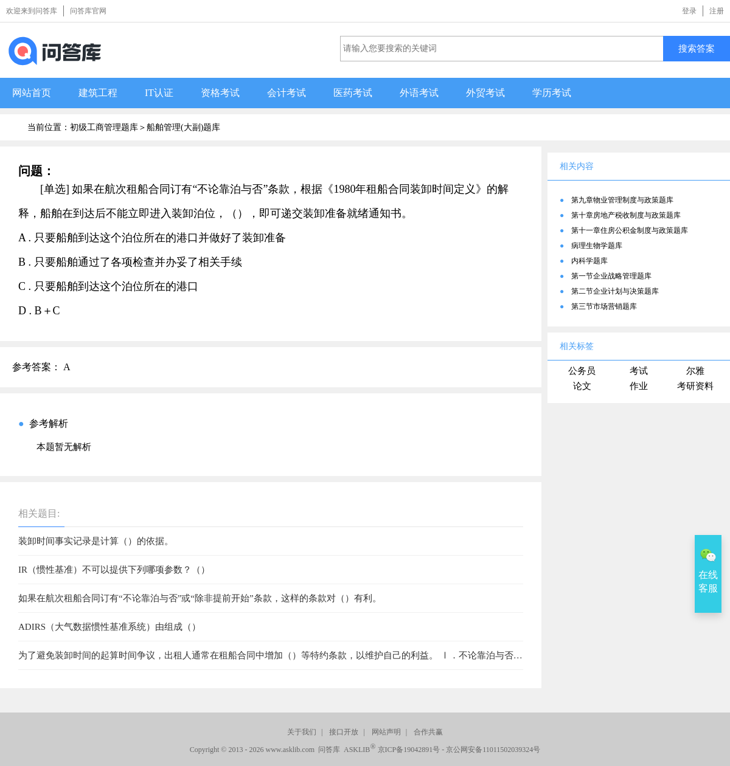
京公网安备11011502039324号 (493, 749)
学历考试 (551, 93)
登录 (689, 11)
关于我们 (301, 732)
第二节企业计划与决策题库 (615, 291)
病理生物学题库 (596, 245)
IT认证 (159, 93)
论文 (582, 386)
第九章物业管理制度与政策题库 (622, 200)
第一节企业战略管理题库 (611, 276)
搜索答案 (696, 48)
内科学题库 (589, 261)
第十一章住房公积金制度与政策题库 (629, 230)
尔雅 (695, 371)
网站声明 (386, 732)
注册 (716, 11)
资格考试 (220, 93)
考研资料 (695, 386)
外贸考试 (485, 93)
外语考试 (419, 93)
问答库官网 (88, 11)
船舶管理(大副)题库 (183, 127)
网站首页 (31, 93)
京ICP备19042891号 (409, 749)
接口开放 (343, 732)
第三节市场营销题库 (604, 306)
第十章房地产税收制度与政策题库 (626, 215)
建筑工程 (97, 93)
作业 (639, 386)
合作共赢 (428, 732)
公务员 (582, 371)
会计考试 (286, 93)
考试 (639, 371)
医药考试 (352, 93)
